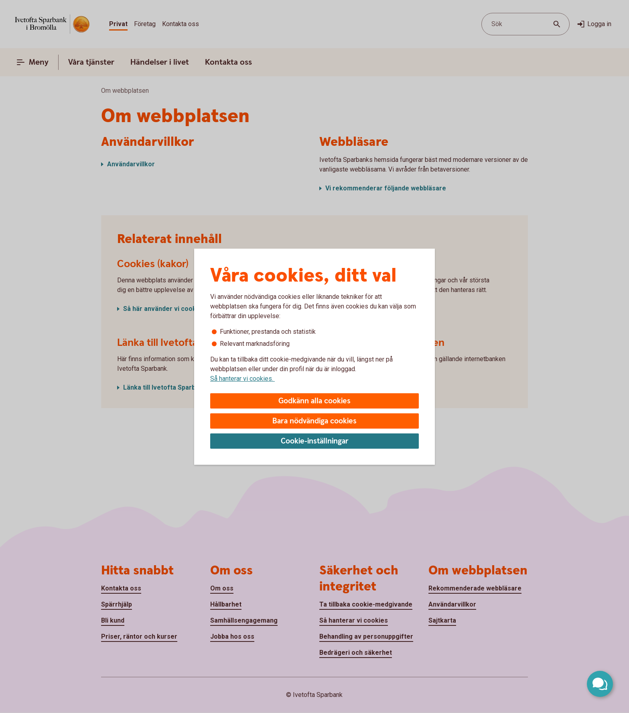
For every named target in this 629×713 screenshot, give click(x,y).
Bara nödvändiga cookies (314, 421)
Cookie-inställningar (315, 441)
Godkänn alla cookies (314, 401)
